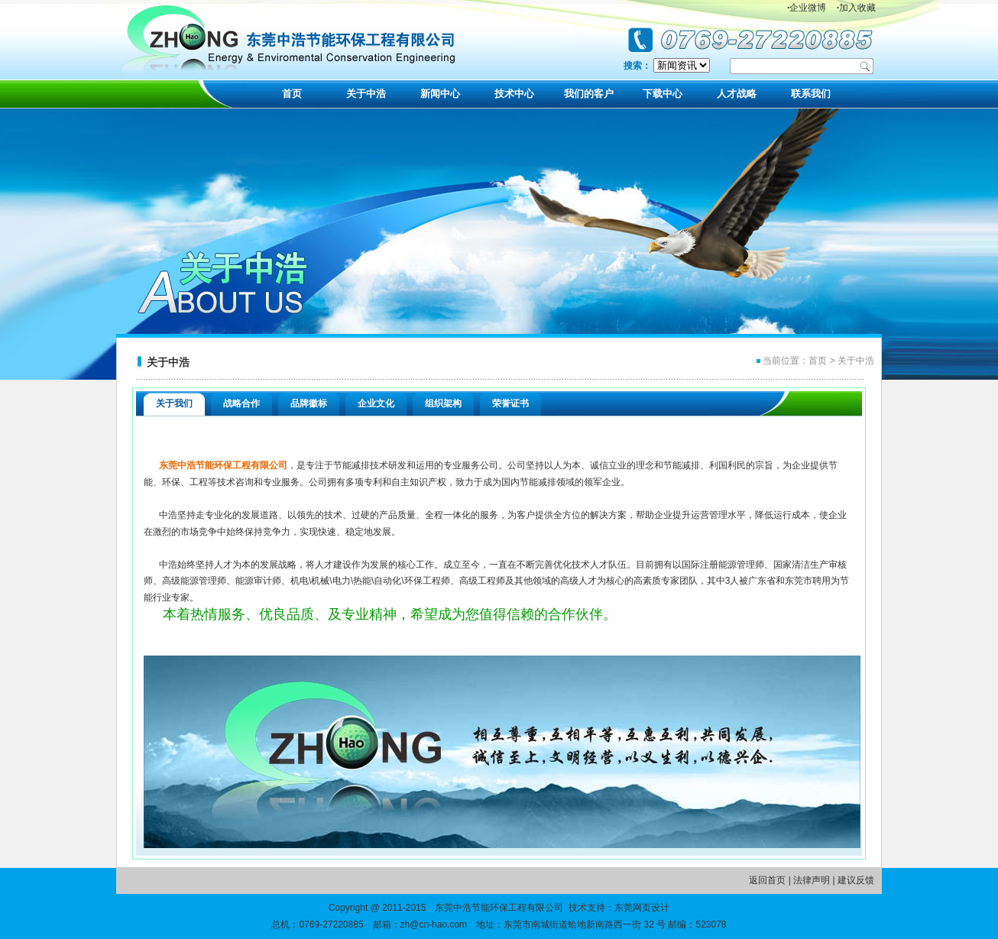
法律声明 (811, 880)
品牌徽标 (308, 403)
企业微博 (806, 7)
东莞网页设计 (641, 907)
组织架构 (443, 403)
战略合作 (241, 403)
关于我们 (174, 403)
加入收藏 (856, 7)
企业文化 (376, 403)
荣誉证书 (510, 403)
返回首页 (767, 880)
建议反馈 (856, 880)
